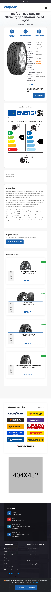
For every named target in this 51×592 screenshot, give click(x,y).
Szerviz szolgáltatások (10, 555)
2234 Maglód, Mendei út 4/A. (20, 534)
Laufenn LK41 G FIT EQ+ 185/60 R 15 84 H (28, 272)
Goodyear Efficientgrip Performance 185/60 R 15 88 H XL (28, 366)
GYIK (5, 552)
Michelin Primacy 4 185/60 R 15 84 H (28, 335)
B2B (27, 1)
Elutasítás (31, 587)
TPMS (28, 561)
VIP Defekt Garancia (36, 85)
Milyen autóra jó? (15, 242)
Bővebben (36, 582)
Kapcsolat (7, 561)
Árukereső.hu (14, 576)
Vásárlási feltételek (9, 567)
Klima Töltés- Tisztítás (33, 555)
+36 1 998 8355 (16, 514)
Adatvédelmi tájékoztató (11, 570)
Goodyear (30, 24)
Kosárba (39, 95)
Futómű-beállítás (32, 558)
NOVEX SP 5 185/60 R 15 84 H (28, 304)
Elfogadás (20, 587)
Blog (5, 558)
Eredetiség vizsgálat (32, 564)
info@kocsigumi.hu (18, 520)
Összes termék (40, 407)
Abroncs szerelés (32, 549)
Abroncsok (21, 24)
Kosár (5, 564)
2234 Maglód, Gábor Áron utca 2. (22, 526)
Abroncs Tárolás (31, 552)
